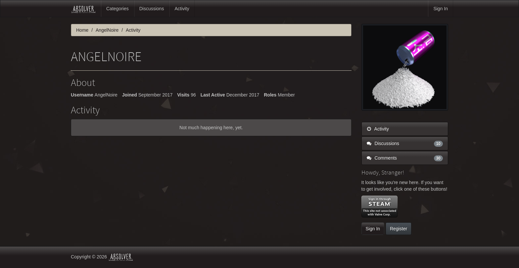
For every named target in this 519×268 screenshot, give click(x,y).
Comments (405, 158)
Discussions (151, 8)
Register (398, 228)
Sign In (440, 8)
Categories (117, 8)
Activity (181, 8)
